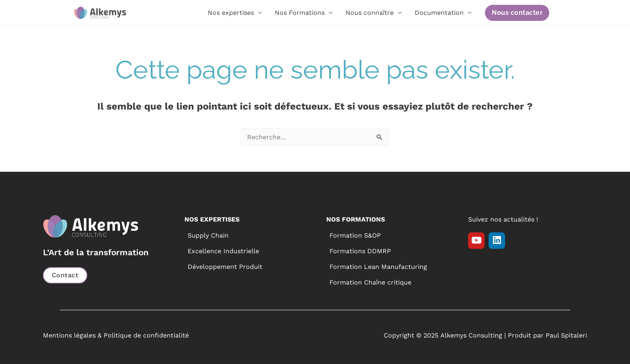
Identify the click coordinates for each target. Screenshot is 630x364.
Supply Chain (208, 235)
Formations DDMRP (360, 251)
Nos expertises (231, 12)
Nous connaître (370, 12)
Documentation (439, 12)
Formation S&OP (355, 235)
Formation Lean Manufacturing (378, 266)
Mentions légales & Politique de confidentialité (116, 335)
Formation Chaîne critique (370, 282)
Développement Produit (225, 266)
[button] (517, 12)
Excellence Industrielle (223, 251)
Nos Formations (300, 12)
